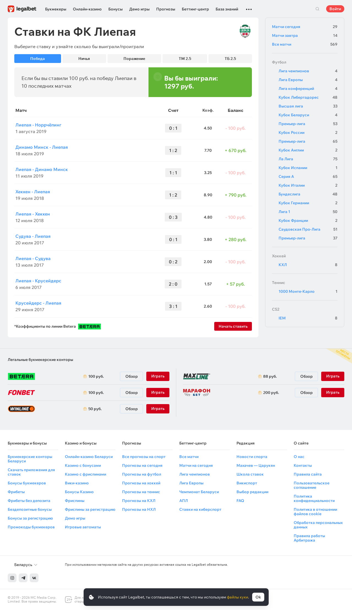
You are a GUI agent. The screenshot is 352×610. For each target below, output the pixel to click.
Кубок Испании (308, 167)
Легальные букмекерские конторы (40, 359)
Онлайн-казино (87, 9)
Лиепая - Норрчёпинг (38, 125)
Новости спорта (252, 456)
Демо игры (139, 9)
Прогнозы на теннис (141, 491)
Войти (335, 8)
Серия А (308, 176)
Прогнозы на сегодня (142, 465)
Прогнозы (165, 9)
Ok (258, 597)
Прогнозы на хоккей (141, 483)
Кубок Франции (308, 220)
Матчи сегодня (304, 26)
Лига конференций (308, 88)
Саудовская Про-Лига (308, 229)
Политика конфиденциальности (314, 498)
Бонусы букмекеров (27, 483)
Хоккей (279, 255)
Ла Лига (308, 159)
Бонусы (115, 9)
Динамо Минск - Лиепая (41, 147)
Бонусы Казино (79, 491)
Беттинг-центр (195, 9)
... (249, 7)
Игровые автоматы (83, 527)
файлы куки (237, 597)
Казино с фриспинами (85, 474)
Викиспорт (247, 483)
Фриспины (74, 500)
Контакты (303, 465)
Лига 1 (308, 211)
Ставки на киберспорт (200, 509)
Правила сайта (308, 474)
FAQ (240, 500)
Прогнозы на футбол (141, 474)
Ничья (84, 58)
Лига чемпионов (308, 71)
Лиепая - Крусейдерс (38, 280)
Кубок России (308, 132)
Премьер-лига (308, 124)
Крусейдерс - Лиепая (38, 303)
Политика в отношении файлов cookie (315, 511)
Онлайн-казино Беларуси (89, 456)
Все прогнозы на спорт (144, 456)
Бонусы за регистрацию (30, 518)
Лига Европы (308, 80)
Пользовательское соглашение (311, 485)
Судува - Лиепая (33, 236)
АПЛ (183, 500)
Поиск (317, 9)
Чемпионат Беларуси (199, 491)
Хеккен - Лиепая (32, 191)
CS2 (275, 309)
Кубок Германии (308, 203)
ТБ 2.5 (230, 58)
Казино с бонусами (83, 465)
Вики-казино (77, 483)
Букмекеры (55, 9)
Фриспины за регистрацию (90, 509)
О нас (299, 456)
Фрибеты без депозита (29, 500)
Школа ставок (250, 474)
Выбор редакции (252, 491)
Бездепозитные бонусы (30, 509)
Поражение (134, 58)
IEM (308, 318)
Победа (37, 58)
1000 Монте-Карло (308, 291)
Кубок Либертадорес (308, 97)
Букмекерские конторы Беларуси (30, 458)
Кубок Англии (308, 150)
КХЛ (308, 265)
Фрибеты (16, 491)
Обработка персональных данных (318, 524)
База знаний (227, 9)
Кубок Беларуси (308, 115)
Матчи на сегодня (196, 465)
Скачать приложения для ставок (31, 472)
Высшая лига (308, 106)
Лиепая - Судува (33, 258)
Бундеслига (308, 194)
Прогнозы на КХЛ (138, 500)
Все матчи (304, 44)
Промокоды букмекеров (31, 527)
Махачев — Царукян (256, 465)
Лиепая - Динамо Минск (41, 169)
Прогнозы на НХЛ (139, 509)
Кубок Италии (308, 185)
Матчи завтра (304, 35)
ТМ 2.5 (185, 58)
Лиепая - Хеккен (32, 214)
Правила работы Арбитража (309, 538)
